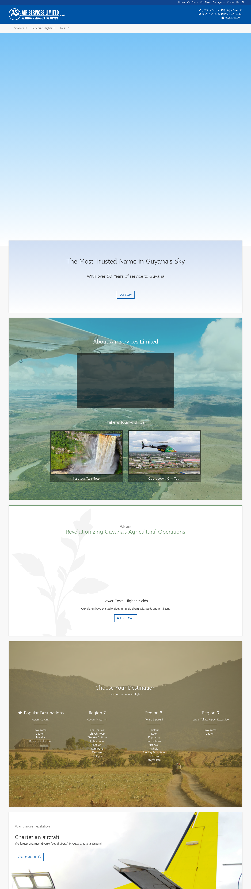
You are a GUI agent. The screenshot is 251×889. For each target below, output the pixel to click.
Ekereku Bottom (97, 660)
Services (20, 28)
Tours (64, 28)
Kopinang (154, 660)
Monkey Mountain (154, 675)
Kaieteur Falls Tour (40, 664)
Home (181, 2)
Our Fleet (205, 2)
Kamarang (97, 671)
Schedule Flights (43, 28)
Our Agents (218, 2)
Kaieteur (154, 653)
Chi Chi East (97, 653)
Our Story (192, 2)
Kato (154, 656)
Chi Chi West (97, 656)
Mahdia (40, 660)
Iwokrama (41, 653)
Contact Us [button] (233, 2)
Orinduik (154, 679)
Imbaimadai (97, 664)
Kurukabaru (154, 664)
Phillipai (97, 679)
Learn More (125, 541)
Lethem (40, 656)
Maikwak (154, 667)
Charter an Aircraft (29, 779)
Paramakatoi (153, 682)
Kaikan (97, 667)
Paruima (97, 675)
